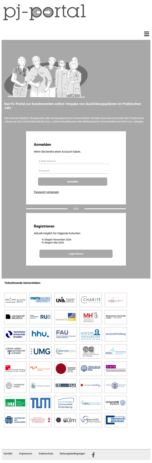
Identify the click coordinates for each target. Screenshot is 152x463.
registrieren (76, 253)
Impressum (25, 453)
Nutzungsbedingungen (72, 453)
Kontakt (8, 453)
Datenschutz (46, 453)
